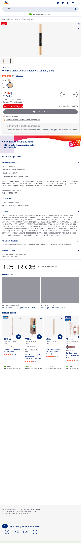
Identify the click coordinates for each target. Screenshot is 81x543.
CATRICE (5, 68)
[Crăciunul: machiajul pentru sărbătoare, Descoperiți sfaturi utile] (21, 293)
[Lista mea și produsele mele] (62, 3)
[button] (77, 3)
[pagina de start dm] (6, 3)
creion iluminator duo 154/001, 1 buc (12, 351)
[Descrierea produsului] (40, 162)
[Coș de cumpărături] (72, 3)
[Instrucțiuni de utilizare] (40, 241)
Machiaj (17, 19)
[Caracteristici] (40, 199)
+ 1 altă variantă (30, 346)
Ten (23, 19)
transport (19, 102)
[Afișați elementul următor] (75, 329)
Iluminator (30, 19)
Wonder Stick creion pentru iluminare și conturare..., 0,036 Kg (33, 357)
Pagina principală (7, 19)
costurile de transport (33, 509)
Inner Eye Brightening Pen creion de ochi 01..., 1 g (53, 352)
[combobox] (40, 9)
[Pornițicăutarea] (75, 9)
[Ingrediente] (40, 211)
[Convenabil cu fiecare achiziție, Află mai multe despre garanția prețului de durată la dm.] (40, 144)
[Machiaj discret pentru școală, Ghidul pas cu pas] (60, 293)
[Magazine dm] (57, 3)
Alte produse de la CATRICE (30, 267)
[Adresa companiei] (40, 250)
